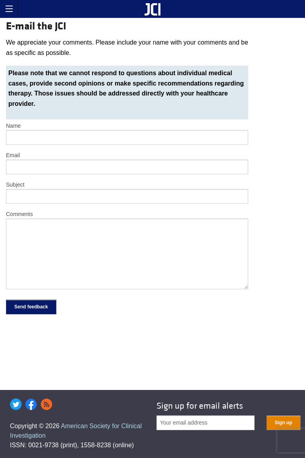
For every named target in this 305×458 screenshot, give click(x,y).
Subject (15, 184)
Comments (19, 214)
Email (13, 155)
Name (13, 126)
